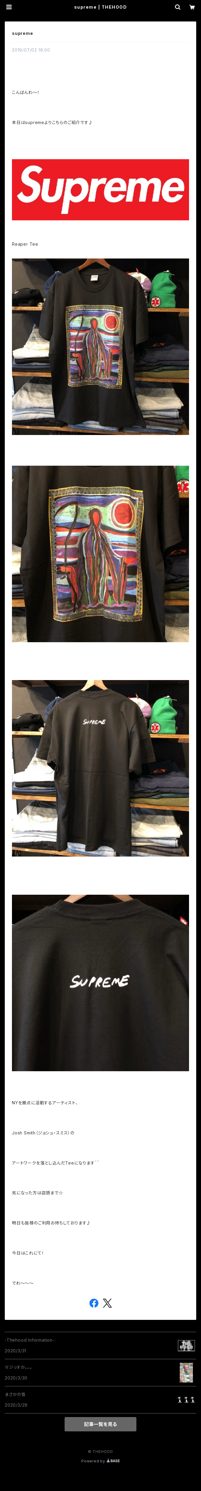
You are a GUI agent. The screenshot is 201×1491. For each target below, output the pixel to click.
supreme (22, 33)
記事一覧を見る (100, 1424)
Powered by (100, 1461)
